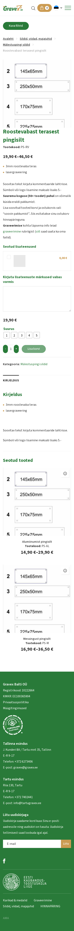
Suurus (8, 329)
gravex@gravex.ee (25, 767)
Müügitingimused (14, 708)
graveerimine (12, 231)
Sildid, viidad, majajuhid (36, 39)
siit (38, 231)
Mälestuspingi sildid (16, 45)
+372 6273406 (23, 761)
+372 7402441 (24, 797)
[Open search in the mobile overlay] (33, 8)
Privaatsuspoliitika (16, 702)
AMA (6, 918)
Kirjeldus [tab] (11, 380)
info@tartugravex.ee (27, 803)
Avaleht (8, 39)
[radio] (7, 335)
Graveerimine (43, 900)
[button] (58, 8)
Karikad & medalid (15, 900)
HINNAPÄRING (50, 906)
